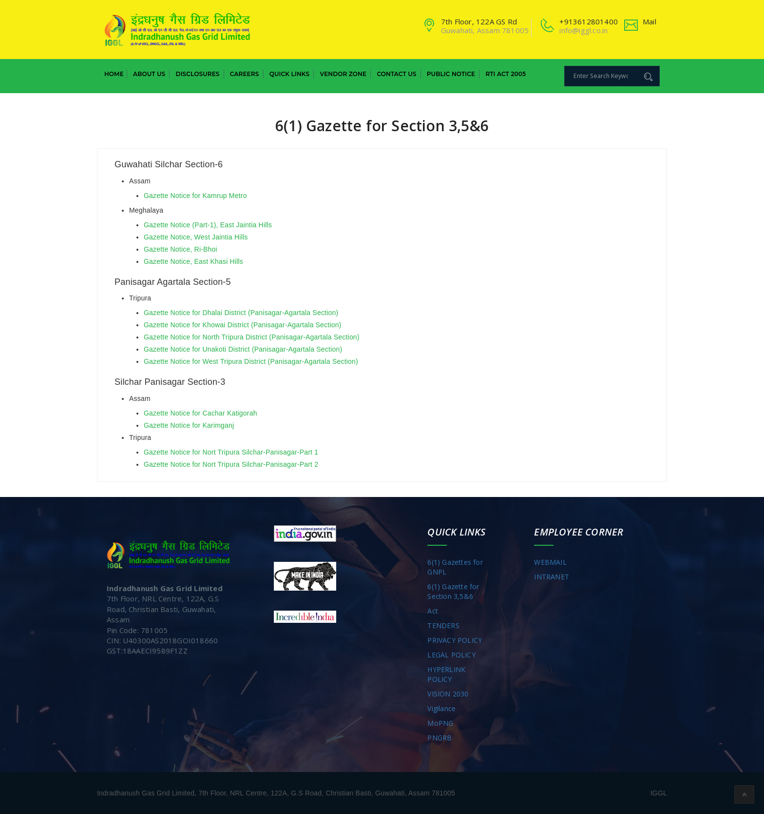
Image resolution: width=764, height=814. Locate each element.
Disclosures (198, 74)
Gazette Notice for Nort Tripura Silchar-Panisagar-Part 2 (231, 464)
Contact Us (396, 74)
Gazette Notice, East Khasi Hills (193, 261)
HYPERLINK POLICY (446, 674)
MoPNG (440, 723)
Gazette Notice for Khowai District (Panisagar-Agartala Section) (243, 325)
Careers (244, 74)
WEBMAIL (550, 562)
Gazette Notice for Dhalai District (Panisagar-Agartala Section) (241, 313)
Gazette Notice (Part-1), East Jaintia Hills (208, 225)
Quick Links (289, 74)
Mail (649, 21)
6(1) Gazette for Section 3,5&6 (453, 591)
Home (114, 74)
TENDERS (443, 625)
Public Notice (451, 74)
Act (432, 610)
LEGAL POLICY (451, 654)
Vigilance (441, 708)
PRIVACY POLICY (454, 640)
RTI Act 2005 (505, 74)
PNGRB (439, 737)
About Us (149, 74)
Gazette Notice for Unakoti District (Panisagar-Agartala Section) (243, 349)
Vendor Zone (343, 74)
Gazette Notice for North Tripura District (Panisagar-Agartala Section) (252, 337)
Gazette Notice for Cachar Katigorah (200, 413)
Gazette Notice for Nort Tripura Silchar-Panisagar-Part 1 (231, 452)
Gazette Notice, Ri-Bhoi (180, 249)
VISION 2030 (447, 693)
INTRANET (551, 576)
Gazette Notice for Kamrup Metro (195, 195)
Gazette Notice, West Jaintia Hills (196, 237)
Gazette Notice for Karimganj (189, 425)
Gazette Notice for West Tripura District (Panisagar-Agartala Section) (251, 361)
